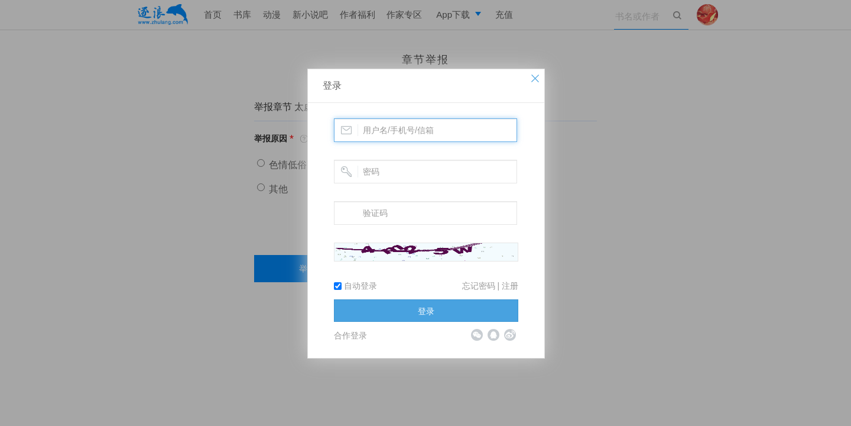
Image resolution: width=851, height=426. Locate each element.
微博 (510, 335)
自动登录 (355, 286)
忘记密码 (478, 286)
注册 (510, 286)
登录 (332, 85)
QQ (493, 335)
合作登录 (350, 335)
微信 (477, 335)
